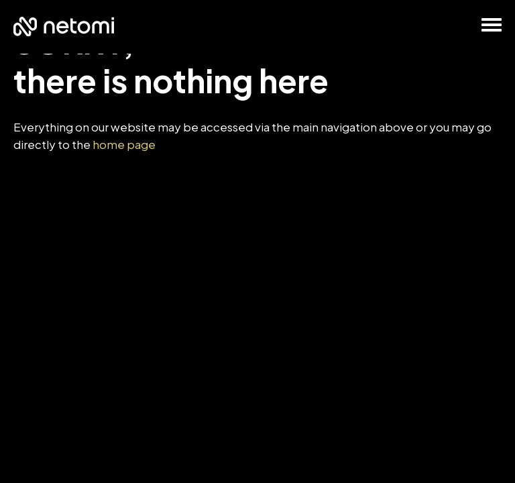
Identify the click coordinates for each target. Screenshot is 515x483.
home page (124, 144)
